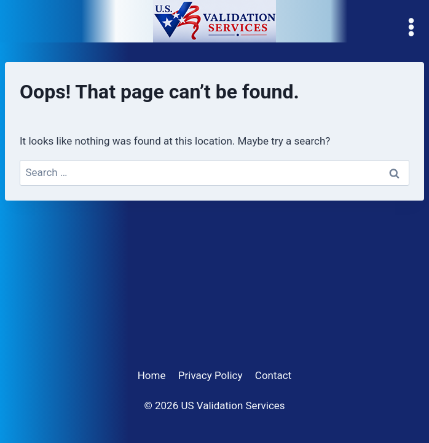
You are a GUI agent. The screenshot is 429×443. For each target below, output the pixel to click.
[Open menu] (414, 27)
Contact (273, 375)
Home (152, 375)
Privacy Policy (210, 375)
